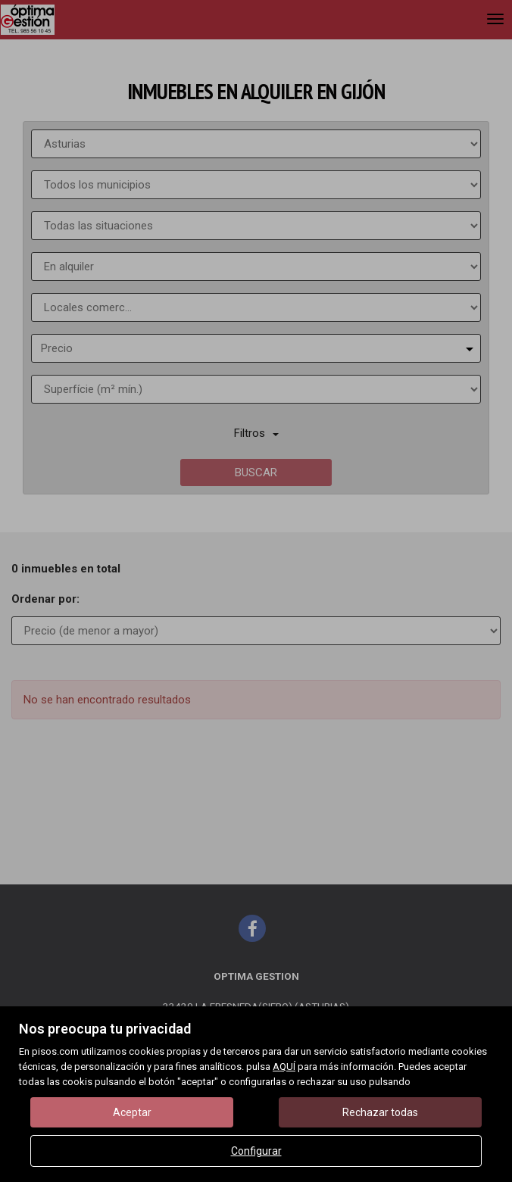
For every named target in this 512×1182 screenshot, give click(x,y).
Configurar (256, 1151)
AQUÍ (284, 1066)
